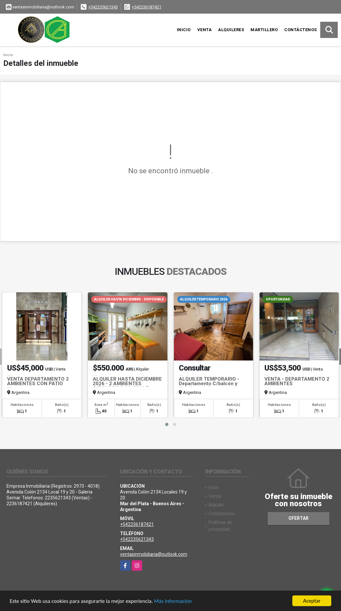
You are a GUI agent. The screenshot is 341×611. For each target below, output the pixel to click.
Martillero (264, 29)
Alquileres (231, 29)
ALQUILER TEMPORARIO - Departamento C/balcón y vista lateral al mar (209, 383)
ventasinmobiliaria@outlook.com (153, 554)
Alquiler (216, 504)
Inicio (184, 29)
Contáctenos (300, 29)
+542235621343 (103, 7)
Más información (173, 601)
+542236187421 (146, 7)
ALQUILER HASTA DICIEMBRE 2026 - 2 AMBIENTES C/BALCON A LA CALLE (127, 383)
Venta (204, 29)
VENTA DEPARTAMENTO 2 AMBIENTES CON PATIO (38, 381)
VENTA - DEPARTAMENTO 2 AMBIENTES (296, 381)
